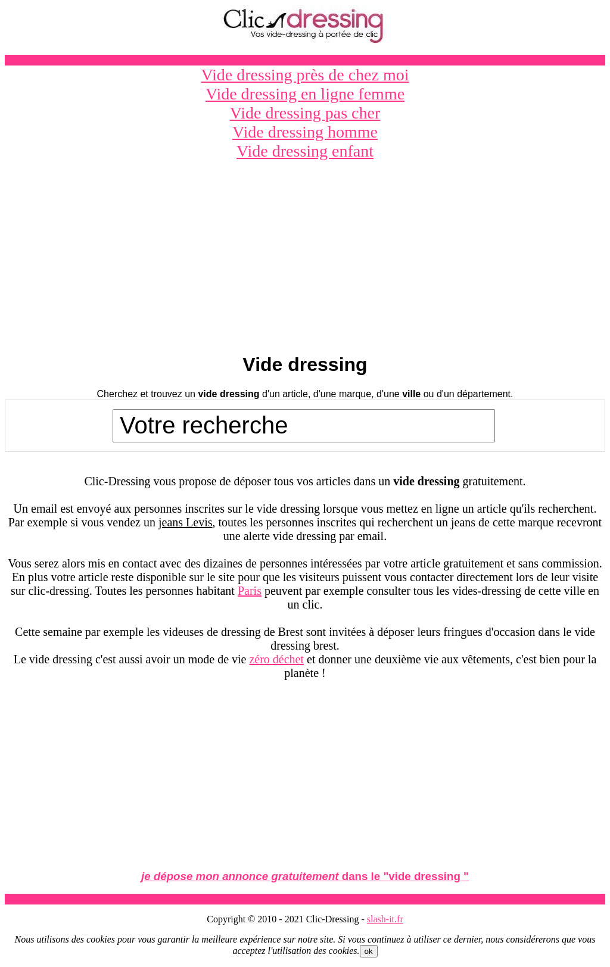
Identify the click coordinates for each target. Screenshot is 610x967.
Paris (250, 590)
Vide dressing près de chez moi (305, 74)
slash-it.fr (385, 919)
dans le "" (305, 876)
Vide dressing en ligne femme (305, 94)
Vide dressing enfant (305, 151)
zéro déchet (276, 659)
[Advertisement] (305, 257)
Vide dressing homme (305, 132)
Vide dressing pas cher (305, 113)
